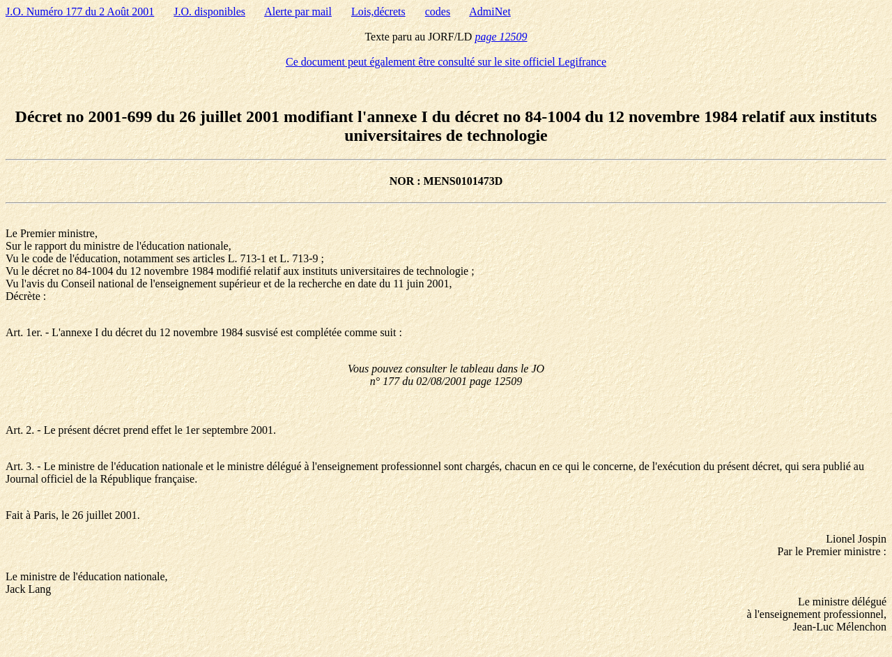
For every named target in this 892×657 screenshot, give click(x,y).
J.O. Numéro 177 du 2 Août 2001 (80, 11)
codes (437, 11)
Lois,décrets (378, 11)
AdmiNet (490, 11)
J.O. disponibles (209, 11)
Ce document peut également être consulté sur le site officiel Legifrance (446, 62)
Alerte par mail (298, 11)
